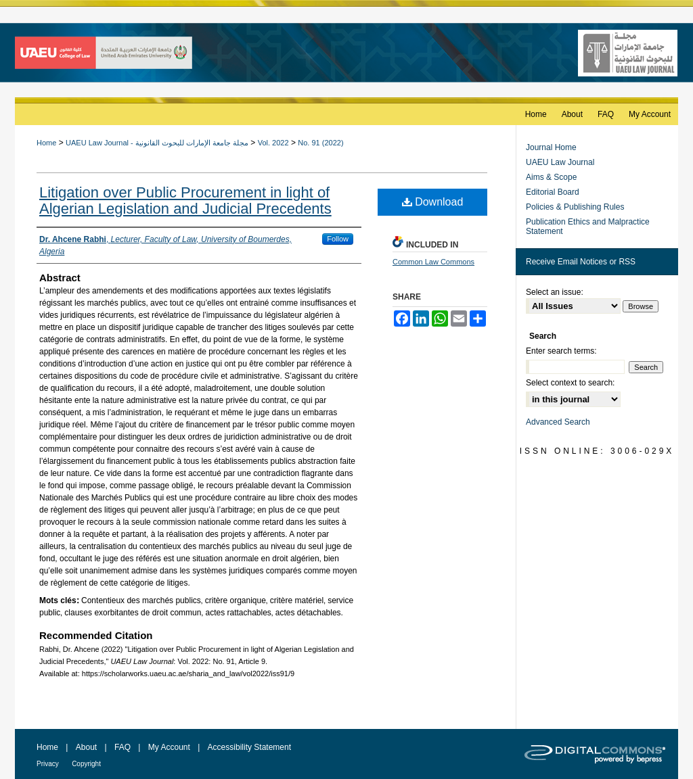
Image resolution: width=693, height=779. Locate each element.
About (86, 747)
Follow (338, 239)
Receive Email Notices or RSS (580, 261)
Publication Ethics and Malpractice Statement (588, 226)
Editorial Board (552, 192)
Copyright (86, 764)
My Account (169, 747)
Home (46, 143)
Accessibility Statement (249, 747)
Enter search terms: (561, 351)
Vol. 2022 (273, 143)
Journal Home (551, 147)
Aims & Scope (551, 177)
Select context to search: (570, 382)
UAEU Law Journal (560, 162)
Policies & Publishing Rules (575, 207)
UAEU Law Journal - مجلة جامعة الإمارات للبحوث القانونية (157, 143)
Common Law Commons (433, 262)
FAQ (122, 747)
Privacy (48, 764)
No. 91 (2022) (320, 143)
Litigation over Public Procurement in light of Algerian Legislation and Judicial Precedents (185, 200)
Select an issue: (554, 292)
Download (433, 202)
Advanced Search (558, 422)
